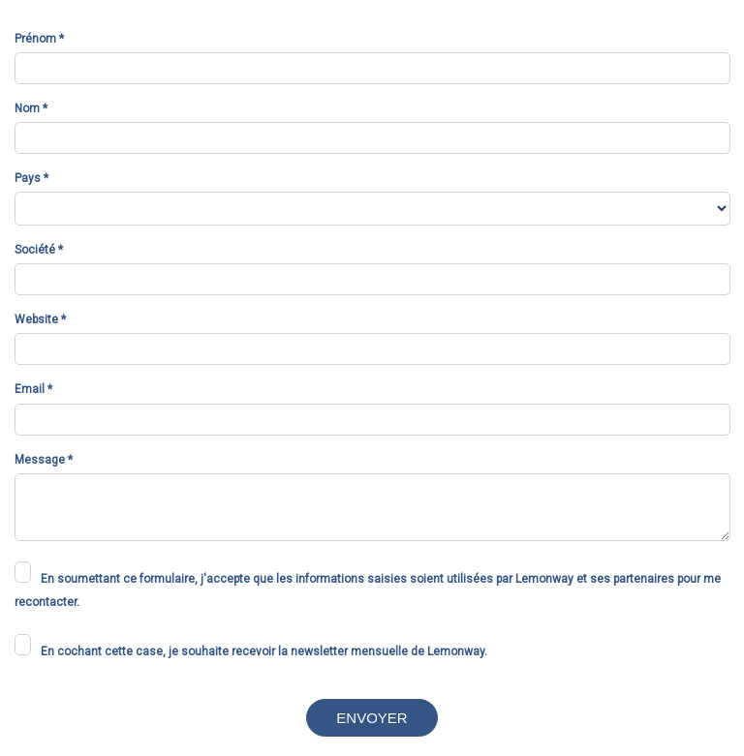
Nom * (31, 108)
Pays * (31, 178)
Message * (44, 460)
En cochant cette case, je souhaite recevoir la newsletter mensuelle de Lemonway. (264, 651)
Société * (39, 250)
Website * (40, 319)
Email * (33, 389)
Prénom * (39, 38)
